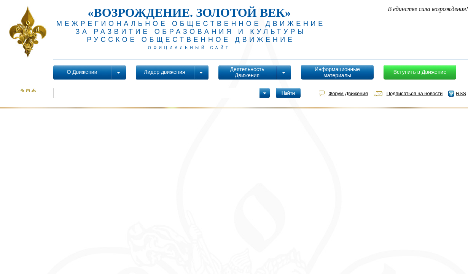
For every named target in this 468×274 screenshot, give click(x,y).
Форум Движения (348, 93)
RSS (461, 93)
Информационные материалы (337, 72)
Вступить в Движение (419, 72)
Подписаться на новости (415, 93)
